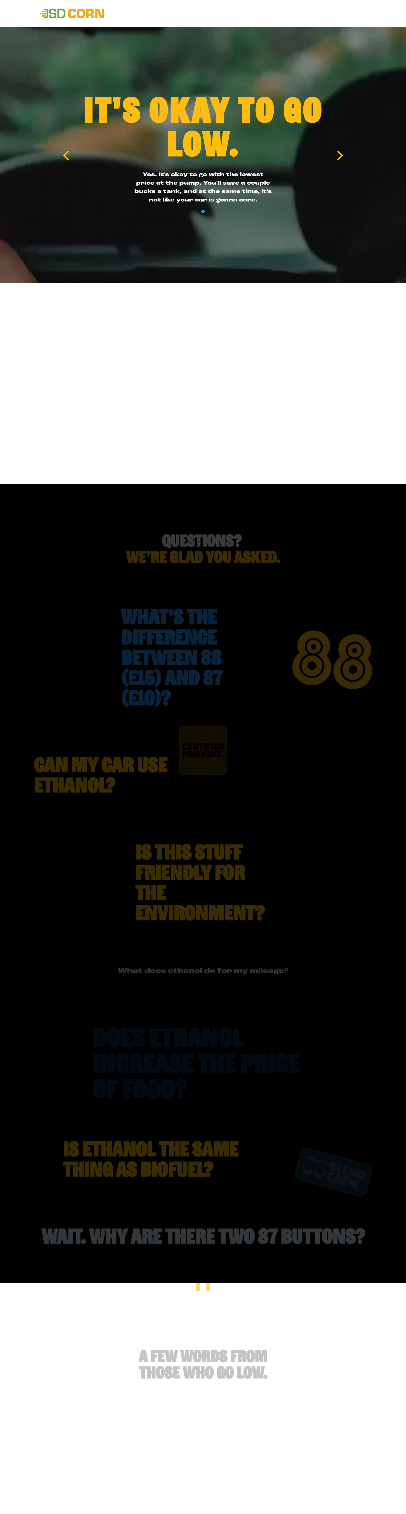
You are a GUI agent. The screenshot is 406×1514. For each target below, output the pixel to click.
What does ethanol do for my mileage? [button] (203, 977)
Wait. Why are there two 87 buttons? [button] (203, 1245)
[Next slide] (340, 155)
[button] (188, 666)
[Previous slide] (66, 155)
